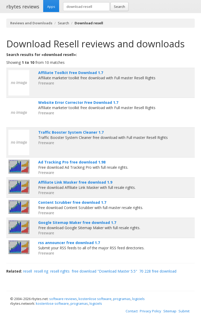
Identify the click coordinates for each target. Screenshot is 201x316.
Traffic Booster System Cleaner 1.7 (71, 132)
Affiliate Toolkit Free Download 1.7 (70, 72)
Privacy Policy (150, 311)
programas (122, 298)
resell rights (60, 271)
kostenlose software (95, 298)
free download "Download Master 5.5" (104, 271)
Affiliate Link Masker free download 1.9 (75, 182)
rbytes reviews (22, 6)
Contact (132, 311)
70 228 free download (157, 271)
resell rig (41, 271)
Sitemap (169, 311)
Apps (51, 6)
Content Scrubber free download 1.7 (72, 202)
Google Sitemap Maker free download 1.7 (77, 222)
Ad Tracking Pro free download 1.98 (71, 162)
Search (119, 6)
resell (27, 271)
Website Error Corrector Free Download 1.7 (78, 102)
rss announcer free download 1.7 (69, 242)
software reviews (63, 298)
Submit (183, 311)
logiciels (138, 298)
